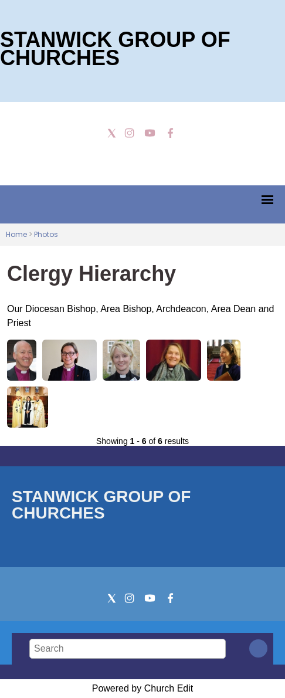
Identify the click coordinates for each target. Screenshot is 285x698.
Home (16, 234)
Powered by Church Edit (143, 688)
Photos (46, 234)
